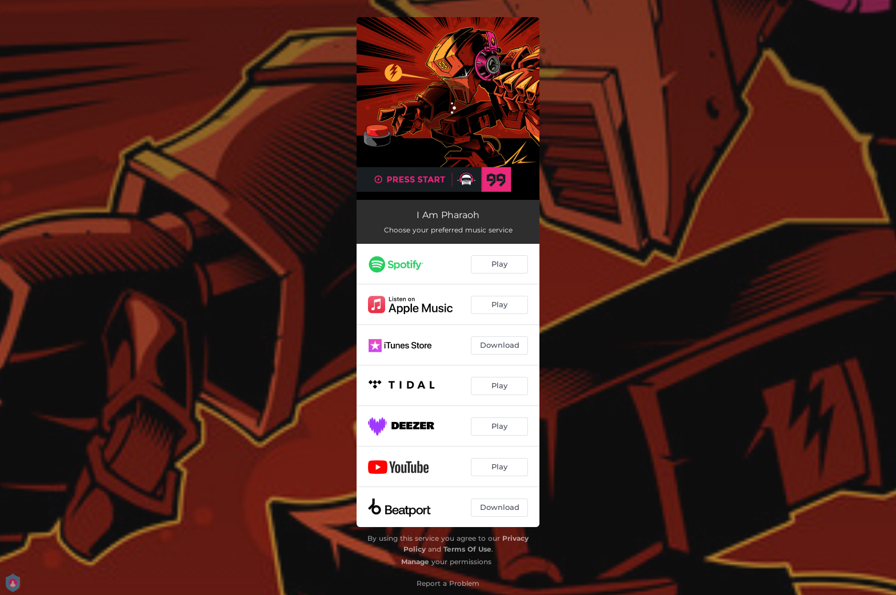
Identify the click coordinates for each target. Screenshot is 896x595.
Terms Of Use (467, 549)
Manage (415, 561)
